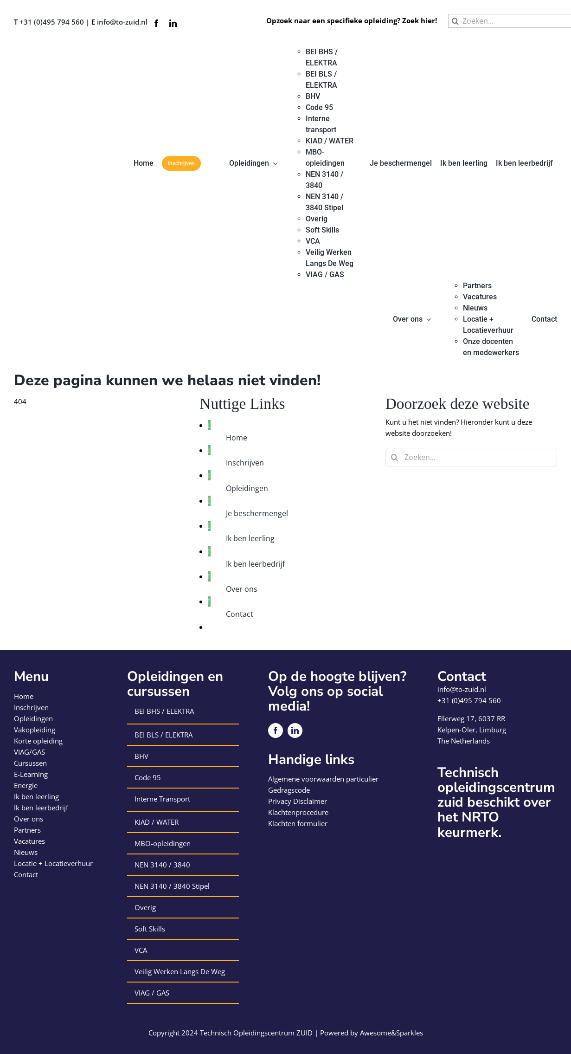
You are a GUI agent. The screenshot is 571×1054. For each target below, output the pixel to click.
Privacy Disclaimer (297, 801)
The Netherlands (463, 740)
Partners (27, 829)
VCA (141, 950)
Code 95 (148, 777)
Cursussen (30, 763)
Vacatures (29, 841)
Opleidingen (247, 488)
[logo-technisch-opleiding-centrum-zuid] (47, 49)
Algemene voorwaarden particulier (323, 778)
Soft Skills (150, 928)
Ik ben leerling (250, 538)
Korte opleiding (38, 740)
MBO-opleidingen (163, 843)
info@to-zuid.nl (122, 21)
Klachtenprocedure (298, 812)
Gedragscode (289, 790)
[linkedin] (173, 23)
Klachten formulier (297, 823)
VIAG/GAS (29, 752)
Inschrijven (245, 463)
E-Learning (31, 774)
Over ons (241, 589)
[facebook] (156, 23)
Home (236, 438)
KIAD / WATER (157, 822)
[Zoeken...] (471, 457)
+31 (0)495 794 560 (51, 21)
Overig (145, 907)
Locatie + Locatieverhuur (53, 863)
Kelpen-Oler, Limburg (471, 729)
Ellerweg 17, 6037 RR (471, 718)
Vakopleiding (34, 729)
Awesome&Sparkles (391, 1032)
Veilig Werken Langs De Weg (180, 971)
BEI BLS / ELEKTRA (163, 734)
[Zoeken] (455, 21)
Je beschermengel (257, 513)
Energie (26, 785)
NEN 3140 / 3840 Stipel (172, 886)
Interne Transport (162, 798)
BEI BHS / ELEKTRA (164, 711)
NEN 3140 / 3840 (162, 864)
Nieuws (26, 852)
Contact (239, 614)
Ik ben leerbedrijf (255, 564)
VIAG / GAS (152, 992)
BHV (141, 756)
